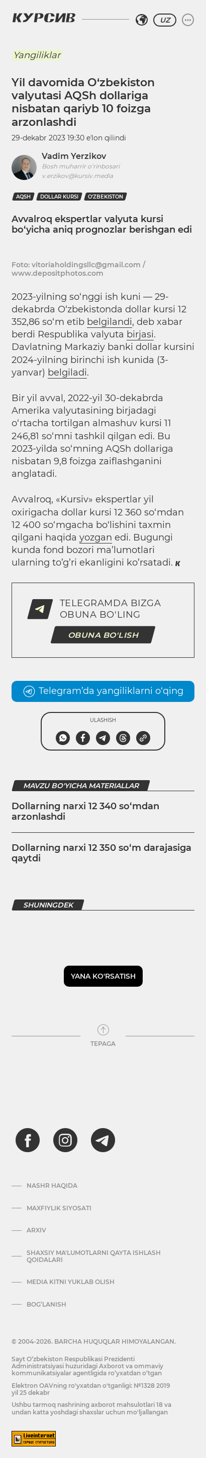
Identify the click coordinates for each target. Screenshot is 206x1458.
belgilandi (109, 321)
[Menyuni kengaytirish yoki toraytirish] (187, 20)
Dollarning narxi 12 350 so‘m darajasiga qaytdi (101, 853)
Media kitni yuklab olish (71, 1282)
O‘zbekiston (105, 197)
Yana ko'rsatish (103, 976)
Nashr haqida (52, 1185)
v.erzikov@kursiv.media (77, 175)
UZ (165, 20)
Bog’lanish (46, 1304)
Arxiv (36, 1230)
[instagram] (65, 1140)
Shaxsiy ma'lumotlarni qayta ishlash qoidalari (94, 1256)
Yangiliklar (36, 55)
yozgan (95, 537)
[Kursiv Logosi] (44, 18)
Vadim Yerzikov (74, 156)
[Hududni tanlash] (141, 20)
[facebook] (28, 1140)
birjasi (140, 334)
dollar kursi (59, 197)
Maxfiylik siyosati (59, 1208)
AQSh (23, 197)
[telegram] (103, 1140)
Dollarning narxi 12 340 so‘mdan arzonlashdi (85, 812)
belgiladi (67, 372)
